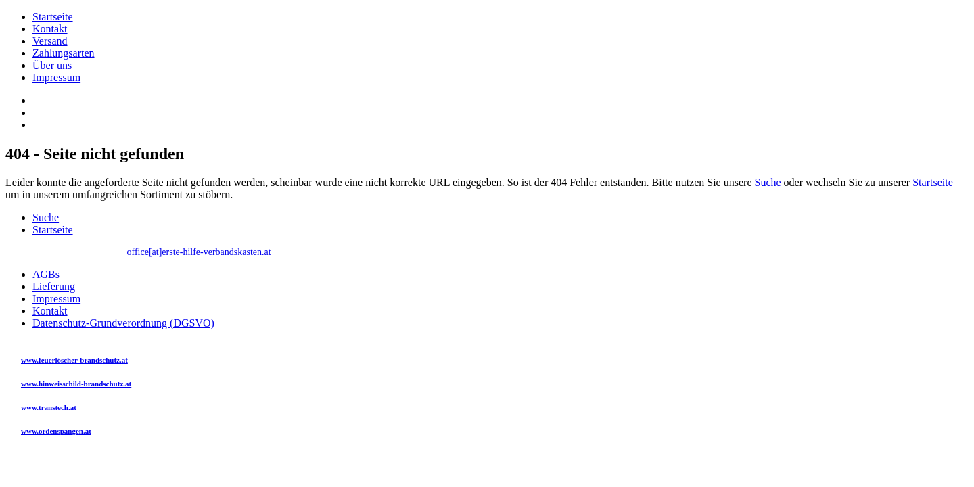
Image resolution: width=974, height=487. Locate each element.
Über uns (52, 65)
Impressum (56, 77)
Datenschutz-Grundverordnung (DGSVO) (123, 323)
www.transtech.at (48, 407)
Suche (767, 182)
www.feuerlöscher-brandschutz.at (74, 360)
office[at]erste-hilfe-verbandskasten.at (199, 252)
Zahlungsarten (63, 53)
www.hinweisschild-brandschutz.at (76, 383)
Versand (50, 41)
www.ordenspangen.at (56, 431)
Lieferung (53, 286)
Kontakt (50, 28)
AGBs (46, 274)
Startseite (52, 16)
